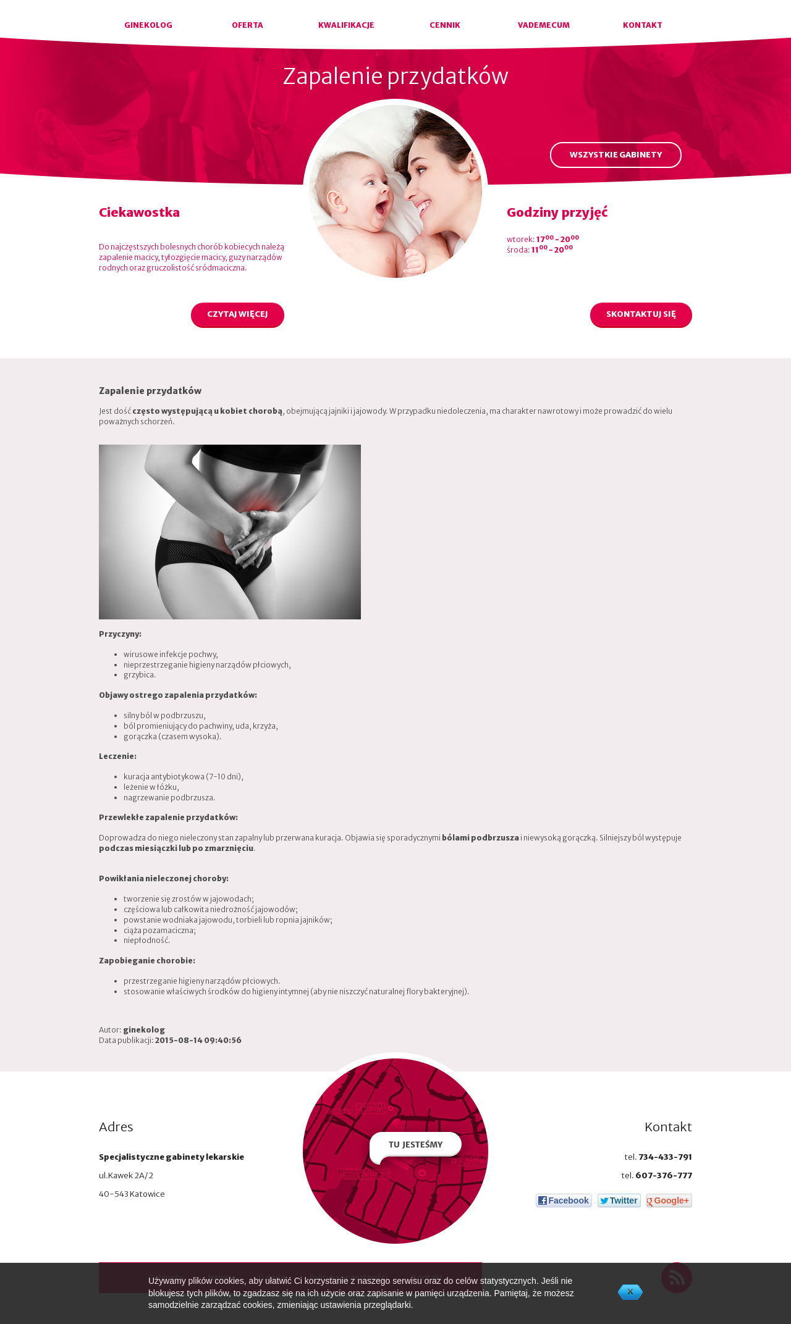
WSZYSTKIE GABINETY (616, 154)
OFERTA (247, 25)
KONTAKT (642, 25)
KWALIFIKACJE (346, 25)
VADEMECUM (544, 25)
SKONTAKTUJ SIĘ (641, 314)
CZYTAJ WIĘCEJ (237, 314)
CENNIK (444, 25)
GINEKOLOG (148, 25)
